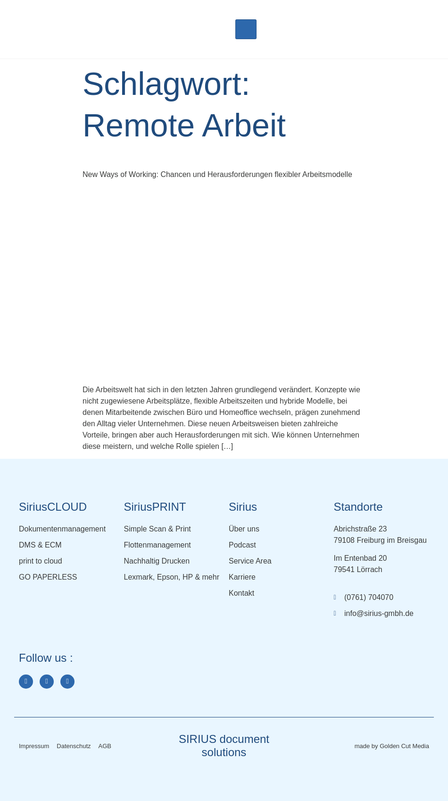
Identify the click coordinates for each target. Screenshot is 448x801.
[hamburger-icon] (246, 29)
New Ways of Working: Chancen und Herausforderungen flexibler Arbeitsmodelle (217, 174)
